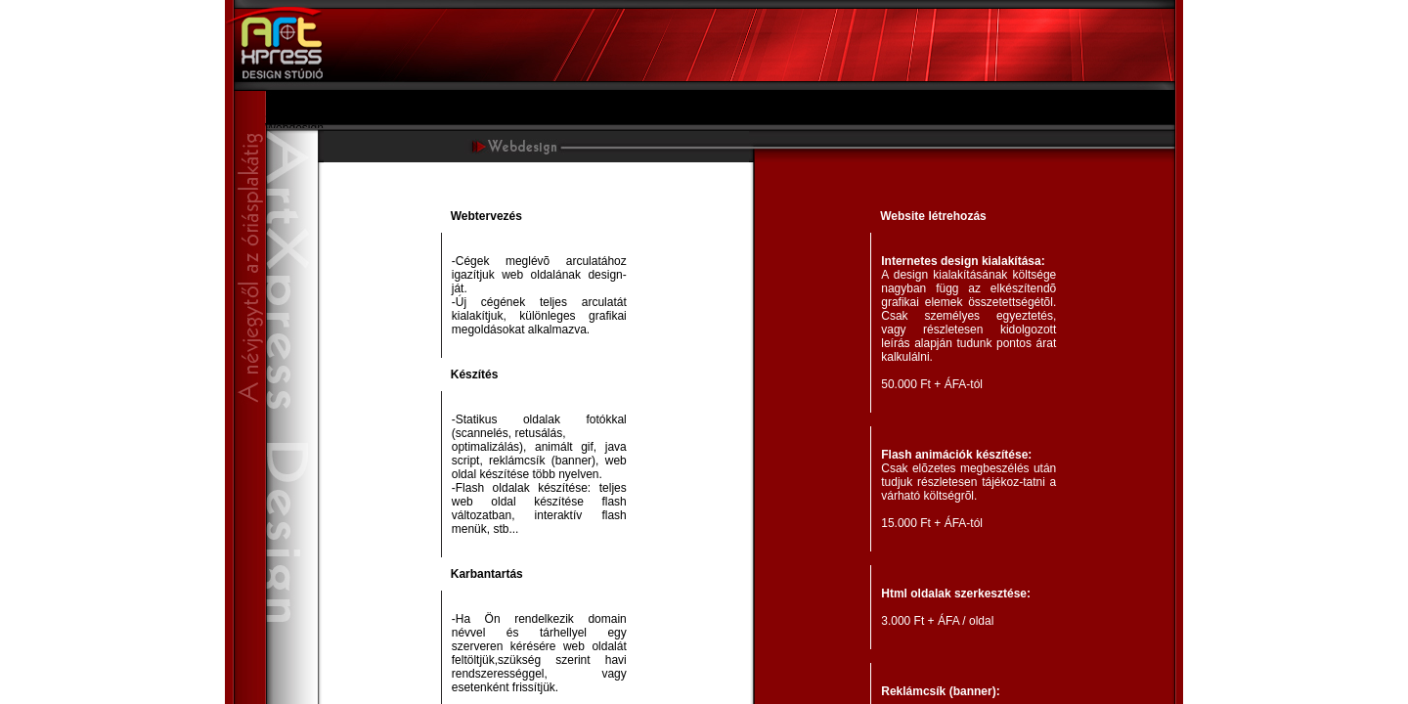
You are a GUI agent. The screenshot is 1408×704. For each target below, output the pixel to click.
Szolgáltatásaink (307, 114)
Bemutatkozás (302, 101)
